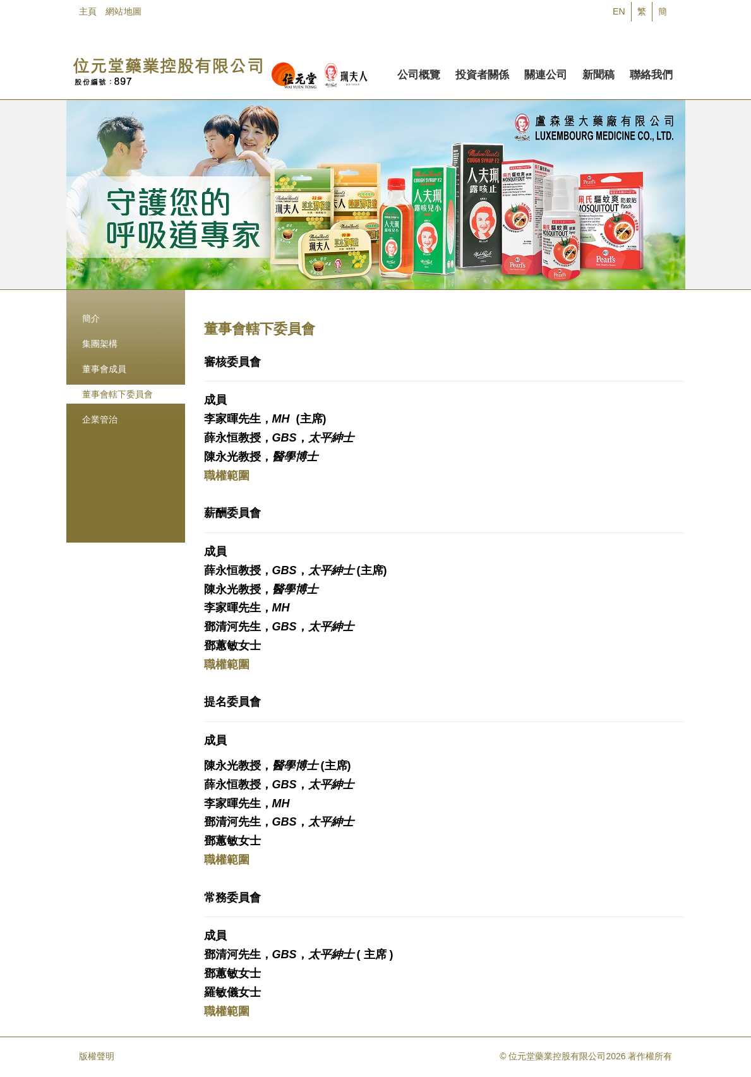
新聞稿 (598, 72)
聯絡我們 (651, 72)
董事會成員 (104, 369)
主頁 (88, 11)
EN (619, 11)
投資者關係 (482, 72)
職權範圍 (226, 475)
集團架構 (99, 344)
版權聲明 (96, 1056)
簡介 (91, 318)
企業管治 (99, 419)
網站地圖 (123, 11)
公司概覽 (418, 72)
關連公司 (545, 72)
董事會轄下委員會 (117, 394)
